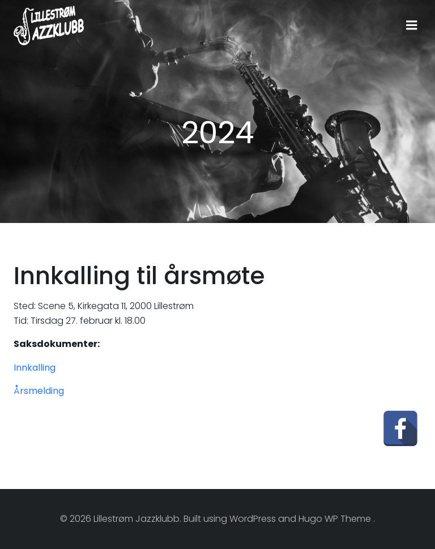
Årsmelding (39, 390)
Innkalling (35, 367)
